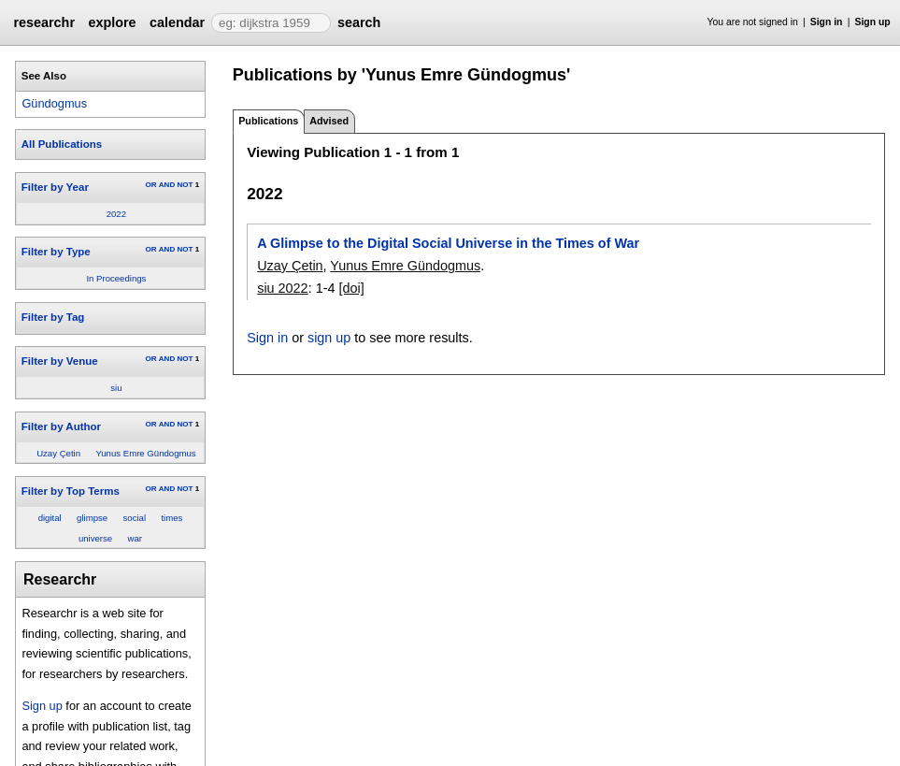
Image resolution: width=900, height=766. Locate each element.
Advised (329, 120)
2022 (116, 214)
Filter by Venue (59, 361)
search (358, 22)
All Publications (61, 144)
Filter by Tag (53, 317)
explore (112, 22)
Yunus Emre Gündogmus (145, 453)
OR (150, 185)
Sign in (826, 22)
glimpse (92, 518)
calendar (177, 22)
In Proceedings (116, 278)
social (135, 518)
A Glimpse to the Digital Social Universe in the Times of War (448, 243)
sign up (328, 337)
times (171, 518)
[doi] (351, 288)
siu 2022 (282, 288)
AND (167, 185)
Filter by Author (61, 426)
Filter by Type (56, 251)
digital (50, 518)
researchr (44, 22)
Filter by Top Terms (70, 491)
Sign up (873, 22)
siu (115, 388)
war (135, 538)
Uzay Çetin (58, 453)
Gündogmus (54, 103)
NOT (185, 185)
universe (95, 538)
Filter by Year (55, 187)
